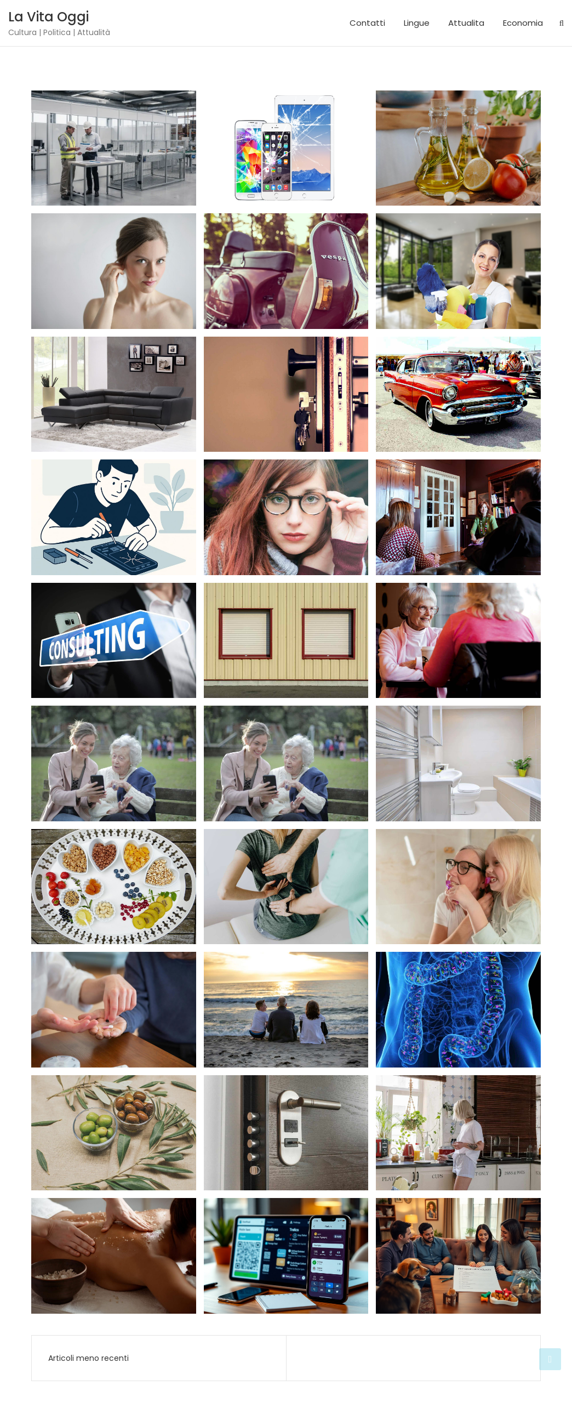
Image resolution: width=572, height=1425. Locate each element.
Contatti (367, 23)
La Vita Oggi (48, 17)
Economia (523, 23)
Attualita (466, 23)
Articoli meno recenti (88, 1358)
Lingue (417, 23)
